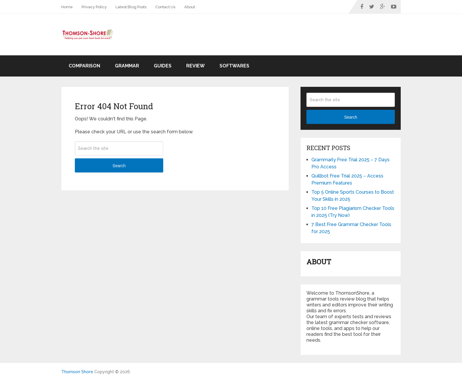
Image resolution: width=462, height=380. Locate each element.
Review (195, 66)
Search (119, 165)
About (189, 7)
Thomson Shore (77, 371)
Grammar (127, 66)
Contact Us (165, 7)
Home (67, 7)
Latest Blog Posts (131, 7)
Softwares (234, 66)
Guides (162, 66)
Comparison (84, 66)
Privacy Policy (94, 7)
